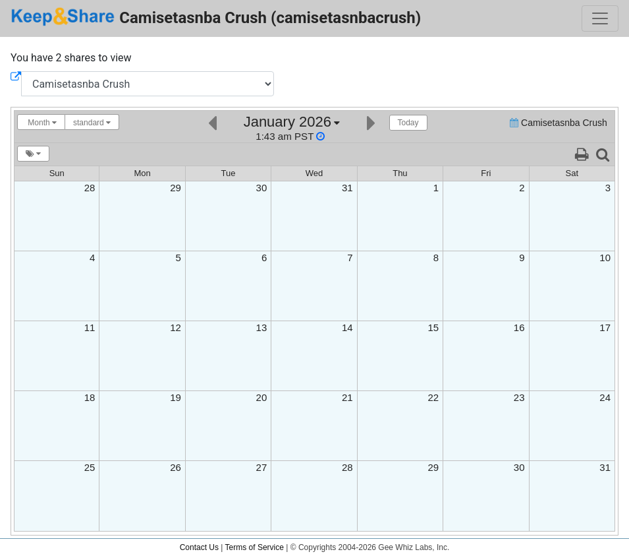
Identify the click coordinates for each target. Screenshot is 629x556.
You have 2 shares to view (71, 57)
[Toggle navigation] (600, 18)
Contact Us (199, 547)
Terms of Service (254, 547)
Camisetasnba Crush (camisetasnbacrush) (216, 17)
